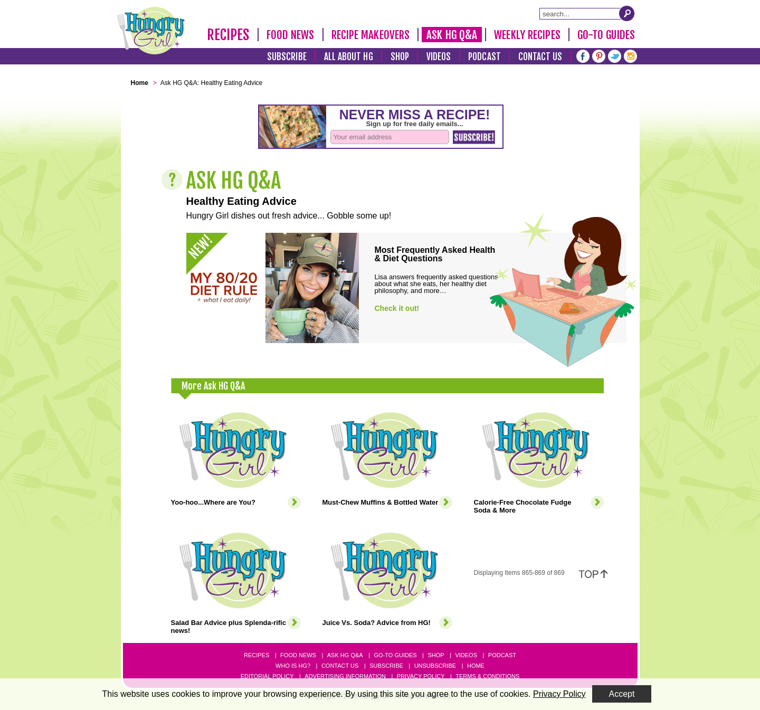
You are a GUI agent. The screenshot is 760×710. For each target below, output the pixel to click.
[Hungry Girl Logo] (151, 30)
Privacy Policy (421, 676)
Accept (622, 693)
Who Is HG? (293, 665)
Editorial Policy (267, 676)
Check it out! (397, 308)
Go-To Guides (606, 35)
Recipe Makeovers (370, 35)
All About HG (348, 56)
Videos (438, 56)
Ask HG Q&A (451, 35)
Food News (291, 35)
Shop (400, 56)
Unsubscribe (435, 665)
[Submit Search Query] (627, 13)
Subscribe (287, 56)
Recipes (228, 35)
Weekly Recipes (527, 35)
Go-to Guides (395, 655)
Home (475, 665)
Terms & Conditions (487, 676)
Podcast (484, 56)
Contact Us (540, 56)
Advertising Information (345, 676)
